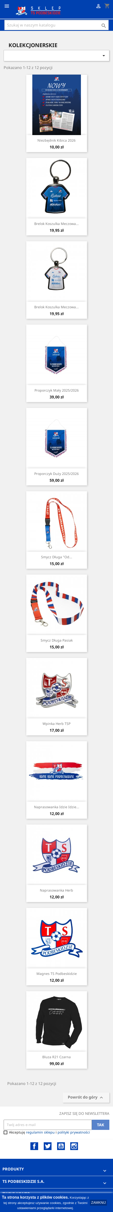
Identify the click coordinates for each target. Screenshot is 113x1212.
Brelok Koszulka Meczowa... (56, 223)
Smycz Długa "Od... (56, 557)
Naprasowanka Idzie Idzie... (56, 807)
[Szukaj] (56, 25)
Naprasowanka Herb (56, 890)
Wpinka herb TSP (56, 723)
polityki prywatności (74, 1132)
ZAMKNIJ (98, 1202)
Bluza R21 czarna (56, 1057)
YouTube (61, 1146)
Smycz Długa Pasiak (57, 640)
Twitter (48, 1146)
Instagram (74, 1146)
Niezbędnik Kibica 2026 (56, 140)
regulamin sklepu (40, 1132)
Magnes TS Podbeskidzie (56, 973)
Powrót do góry (86, 1097)
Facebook (34, 1146)
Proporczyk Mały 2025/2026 (57, 390)
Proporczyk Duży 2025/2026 (56, 473)
